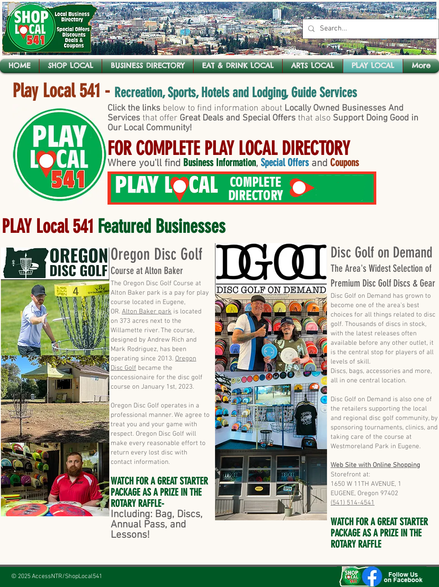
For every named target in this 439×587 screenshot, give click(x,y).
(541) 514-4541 (352, 503)
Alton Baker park (147, 312)
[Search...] (370, 29)
